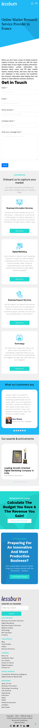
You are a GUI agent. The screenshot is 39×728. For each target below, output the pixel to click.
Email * (4, 99)
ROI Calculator (7, 632)
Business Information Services (12, 621)
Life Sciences (6, 690)
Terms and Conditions (19, 720)
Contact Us (6, 667)
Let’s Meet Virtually (19, 577)
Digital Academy (7, 665)
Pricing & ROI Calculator (19, 521)
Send (5, 165)
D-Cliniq (4, 635)
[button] (14, 430)
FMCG (4, 700)
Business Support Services (11, 625)
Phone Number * (8, 110)
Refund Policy (20, 722)
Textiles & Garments (9, 702)
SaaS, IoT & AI (6, 683)
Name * (4, 88)
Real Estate (6, 707)
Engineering (6, 693)
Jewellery (5, 705)
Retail (4, 698)
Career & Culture (8, 663)
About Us (5, 656)
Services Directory (8, 649)
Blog (3, 642)
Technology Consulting (10, 688)
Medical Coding (7, 628)
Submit (11, 614)
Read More (19, 231)
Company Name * (8, 121)
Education (5, 695)
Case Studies (6, 644)
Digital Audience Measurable (12, 677)
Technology (6, 630)
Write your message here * (12, 132)
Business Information (9, 686)
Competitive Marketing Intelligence (14, 674)
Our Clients (6, 660)
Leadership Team (8, 658)
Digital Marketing (8, 623)
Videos (4, 646)
